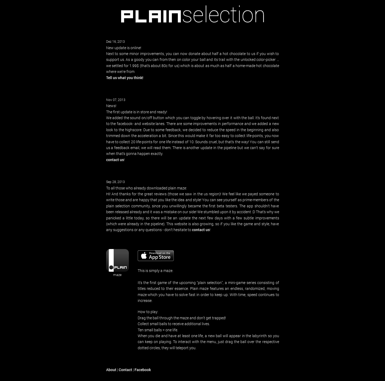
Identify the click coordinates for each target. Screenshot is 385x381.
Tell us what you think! (124, 77)
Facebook (142, 369)
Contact (125, 369)
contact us (115, 159)
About (111, 369)
